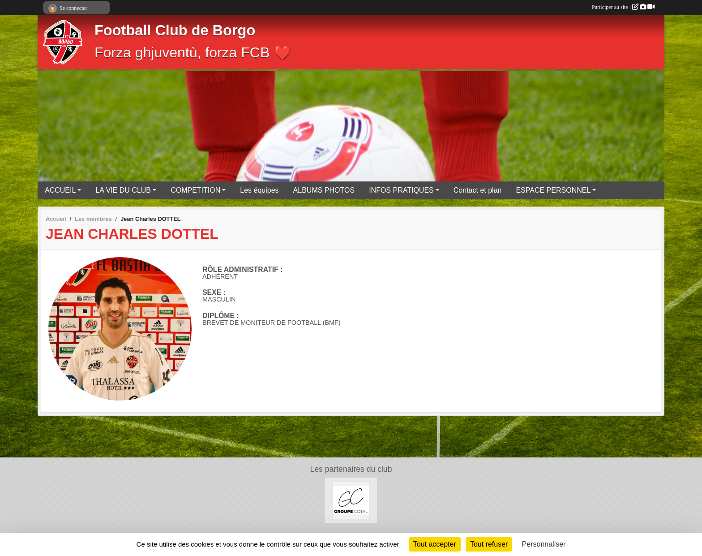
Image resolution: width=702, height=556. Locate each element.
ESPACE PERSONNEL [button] (553, 190)
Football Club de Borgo (174, 30)
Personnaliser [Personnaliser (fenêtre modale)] (544, 544)
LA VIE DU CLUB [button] (123, 190)
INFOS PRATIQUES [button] (401, 190)
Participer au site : (623, 7)
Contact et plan (478, 190)
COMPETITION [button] (195, 190)
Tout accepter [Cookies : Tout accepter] (434, 544)
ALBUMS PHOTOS (324, 190)
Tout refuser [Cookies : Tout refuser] (489, 544)
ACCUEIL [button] (60, 190)
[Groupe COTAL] (351, 500)
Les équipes (259, 190)
